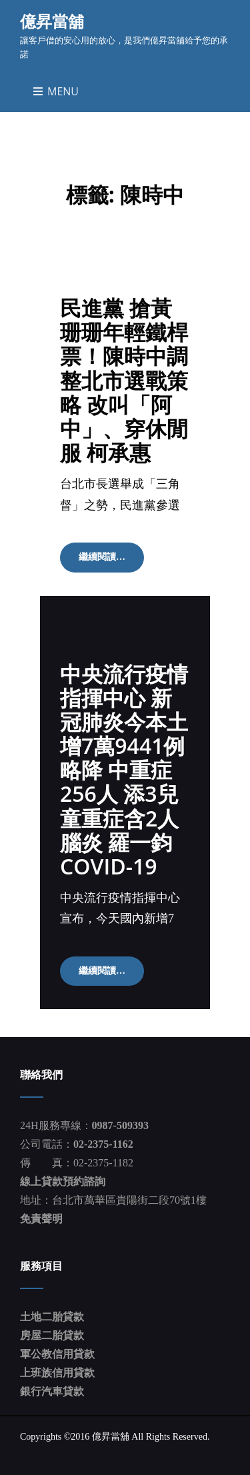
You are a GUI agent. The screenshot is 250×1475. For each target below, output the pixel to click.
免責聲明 (41, 1218)
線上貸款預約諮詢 (62, 1181)
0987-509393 (120, 1125)
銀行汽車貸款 (52, 1391)
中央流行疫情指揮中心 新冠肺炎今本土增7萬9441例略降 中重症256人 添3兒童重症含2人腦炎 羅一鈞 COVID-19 (124, 769)
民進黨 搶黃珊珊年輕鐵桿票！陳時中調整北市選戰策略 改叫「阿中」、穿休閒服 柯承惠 (124, 380)
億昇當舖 (52, 21)
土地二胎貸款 (52, 1316)
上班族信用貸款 (57, 1372)
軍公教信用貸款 (57, 1354)
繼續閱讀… (111, 561)
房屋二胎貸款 (52, 1335)
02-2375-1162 (103, 1144)
